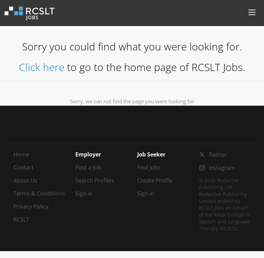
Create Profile (155, 180)
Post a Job (88, 167)
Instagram (222, 168)
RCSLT (21, 219)
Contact (23, 167)
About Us (25, 180)
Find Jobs (149, 167)
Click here (41, 67)
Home (21, 154)
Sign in (83, 193)
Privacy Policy (30, 206)
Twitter (218, 155)
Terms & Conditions (39, 193)
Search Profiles (94, 180)
